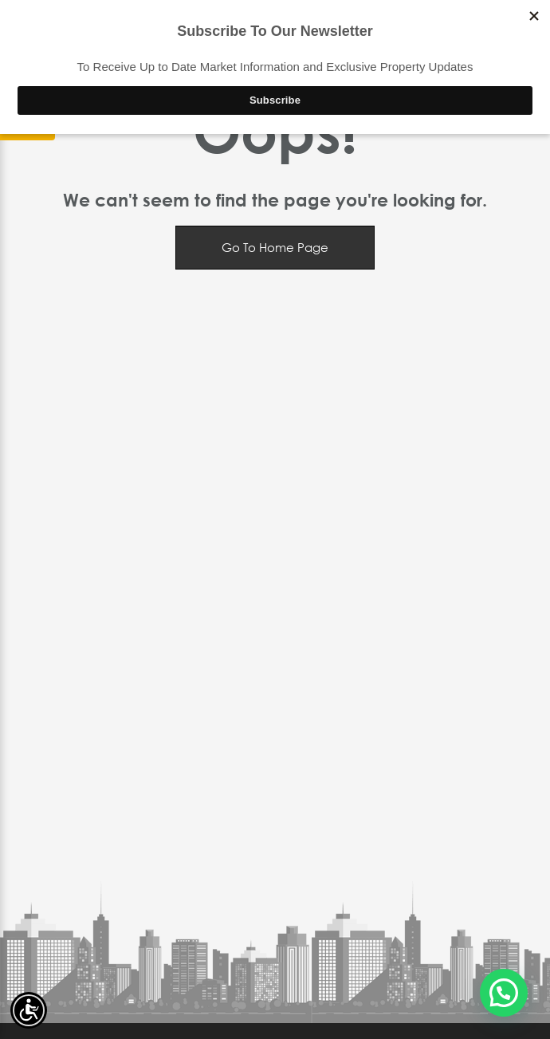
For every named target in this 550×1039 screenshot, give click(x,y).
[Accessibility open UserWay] (28, 1010)
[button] (504, 993)
